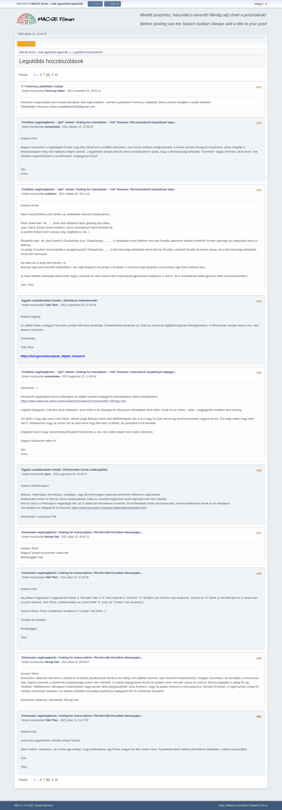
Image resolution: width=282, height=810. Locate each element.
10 (56, 74)
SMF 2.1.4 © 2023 (23, 805)
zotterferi (50, 193)
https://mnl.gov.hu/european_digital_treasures (53, 356)
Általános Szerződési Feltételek (242, 805)
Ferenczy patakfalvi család (44, 86)
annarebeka (52, 126)
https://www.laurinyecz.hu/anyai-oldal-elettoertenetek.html (108, 507)
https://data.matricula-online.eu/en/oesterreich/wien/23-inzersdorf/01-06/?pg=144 (73, 401)
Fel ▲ (265, 805)
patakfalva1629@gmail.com (77, 106)
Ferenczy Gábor (55, 90)
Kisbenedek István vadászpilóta (85, 469)
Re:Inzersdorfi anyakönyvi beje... (153, 122)
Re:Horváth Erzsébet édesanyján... (119, 532)
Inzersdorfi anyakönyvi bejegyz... (153, 372)
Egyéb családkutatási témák (41, 300)
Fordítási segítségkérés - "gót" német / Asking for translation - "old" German (75, 122)
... (38, 74)
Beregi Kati (52, 536)
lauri (48, 474)
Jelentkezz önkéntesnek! (80, 300)
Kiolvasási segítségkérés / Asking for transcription (57, 532)
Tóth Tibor (51, 305)
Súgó (221, 805)
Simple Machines (44, 805)
